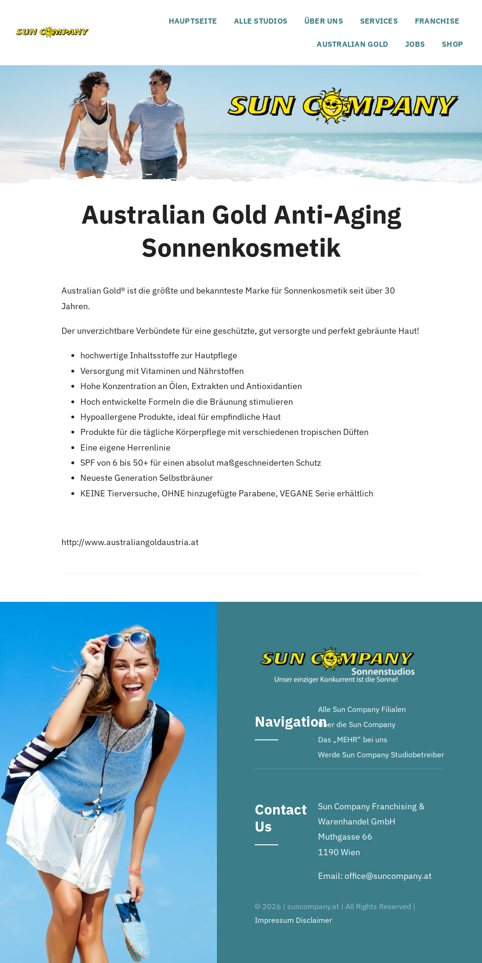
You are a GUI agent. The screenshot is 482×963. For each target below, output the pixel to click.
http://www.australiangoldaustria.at (129, 542)
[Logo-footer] (337, 643)
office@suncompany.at (387, 875)
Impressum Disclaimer (293, 920)
